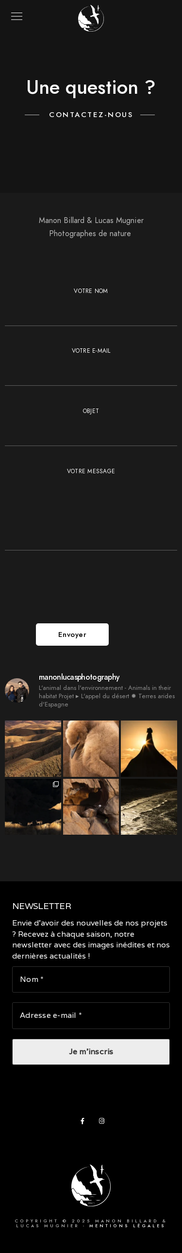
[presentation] (78, 593)
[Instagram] (104, 1123)
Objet (91, 426)
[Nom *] (91, 979)
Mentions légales (127, 1226)
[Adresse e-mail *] (91, 1016)
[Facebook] (85, 1123)
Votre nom (91, 306)
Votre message (91, 511)
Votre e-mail (91, 366)
